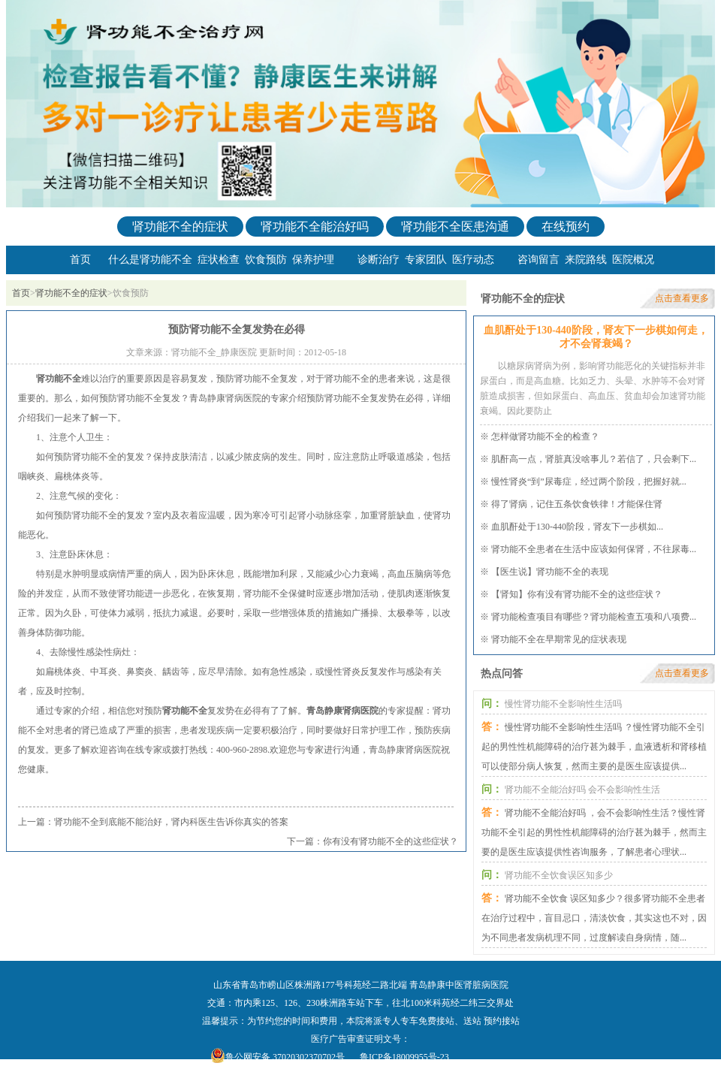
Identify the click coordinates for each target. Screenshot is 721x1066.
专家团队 (426, 259)
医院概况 (633, 259)
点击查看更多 (682, 298)
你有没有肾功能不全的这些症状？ (390, 841)
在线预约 (566, 226)
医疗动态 (473, 259)
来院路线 (586, 259)
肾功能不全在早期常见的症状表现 (558, 639)
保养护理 (313, 259)
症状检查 (219, 259)
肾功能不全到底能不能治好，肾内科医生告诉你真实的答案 (171, 822)
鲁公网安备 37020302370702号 (285, 1057)
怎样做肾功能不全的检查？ (545, 436)
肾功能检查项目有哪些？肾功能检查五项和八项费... (593, 617)
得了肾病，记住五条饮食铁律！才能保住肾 (576, 504)
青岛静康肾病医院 (342, 710)
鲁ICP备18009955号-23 (404, 1057)
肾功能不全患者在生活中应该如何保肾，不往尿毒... (593, 549)
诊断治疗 (378, 259)
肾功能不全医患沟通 (455, 226)
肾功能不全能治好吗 (315, 226)
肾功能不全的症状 (180, 226)
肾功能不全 (58, 378)
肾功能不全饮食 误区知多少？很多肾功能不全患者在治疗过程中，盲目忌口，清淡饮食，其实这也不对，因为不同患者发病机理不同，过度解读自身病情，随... (594, 918)
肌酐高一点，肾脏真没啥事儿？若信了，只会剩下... (593, 459)
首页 (80, 259)
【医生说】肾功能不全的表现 (549, 571)
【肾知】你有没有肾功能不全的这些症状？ (576, 594)
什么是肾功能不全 (150, 259)
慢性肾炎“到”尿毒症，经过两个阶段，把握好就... (588, 481)
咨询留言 (538, 259)
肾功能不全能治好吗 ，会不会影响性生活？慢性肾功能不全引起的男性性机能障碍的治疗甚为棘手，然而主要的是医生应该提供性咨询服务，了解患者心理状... (594, 832)
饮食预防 (266, 259)
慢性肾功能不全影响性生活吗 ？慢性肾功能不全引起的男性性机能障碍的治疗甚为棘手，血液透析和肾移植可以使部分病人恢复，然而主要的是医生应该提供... (594, 747)
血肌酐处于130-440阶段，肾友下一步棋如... (577, 526)
